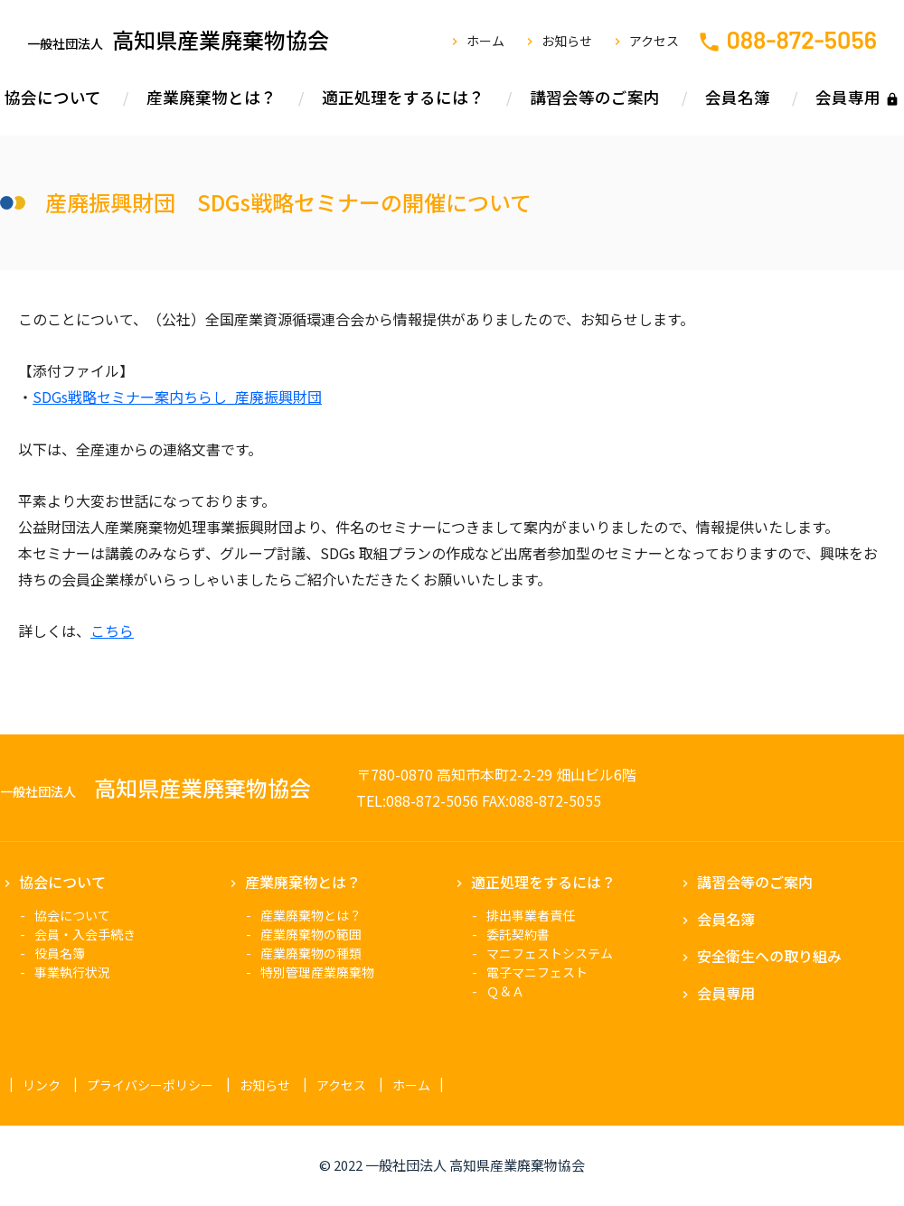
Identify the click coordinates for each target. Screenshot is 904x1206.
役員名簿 (59, 953)
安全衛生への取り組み (769, 956)
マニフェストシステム (549, 953)
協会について (53, 97)
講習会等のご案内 (595, 97)
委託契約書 (518, 934)
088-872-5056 (801, 38)
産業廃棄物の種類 (311, 953)
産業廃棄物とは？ (211, 97)
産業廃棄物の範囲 (311, 934)
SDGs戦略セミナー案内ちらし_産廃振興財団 (177, 396)
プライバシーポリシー (150, 1085)
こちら (112, 630)
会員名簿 (737, 97)
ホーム (485, 41)
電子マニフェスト (537, 972)
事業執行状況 (72, 972)
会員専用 (847, 97)
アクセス (654, 41)
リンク (42, 1085)
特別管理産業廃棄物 (317, 972)
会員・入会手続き (85, 934)
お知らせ (566, 41)
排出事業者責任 (530, 915)
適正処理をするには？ (403, 97)
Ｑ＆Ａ (505, 991)
